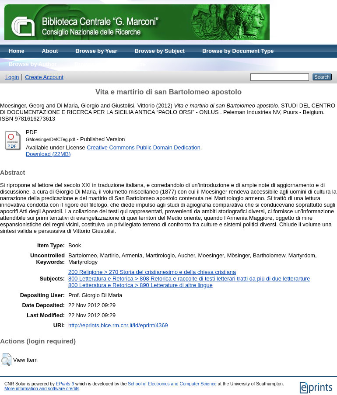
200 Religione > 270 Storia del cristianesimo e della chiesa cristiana (152, 272)
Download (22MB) (48, 154)
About (50, 51)
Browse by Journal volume (110, 64)
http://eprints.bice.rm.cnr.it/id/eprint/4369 (118, 325)
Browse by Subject (160, 51)
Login (12, 77)
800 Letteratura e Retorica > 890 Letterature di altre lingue (140, 285)
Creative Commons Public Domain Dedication (143, 147)
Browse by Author (33, 64)
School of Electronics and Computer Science (172, 383)
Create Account (44, 77)
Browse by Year (96, 51)
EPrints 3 (65, 383)
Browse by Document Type (238, 51)
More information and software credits (41, 388)
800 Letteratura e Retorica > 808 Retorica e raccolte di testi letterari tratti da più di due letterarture (189, 278)
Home (17, 51)
